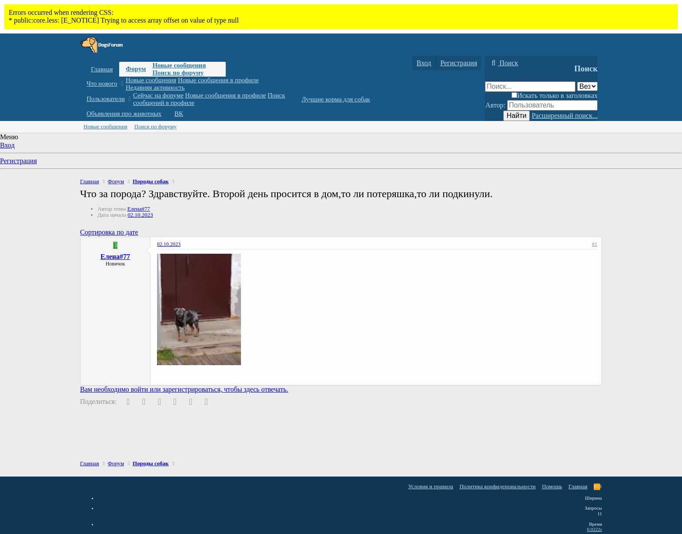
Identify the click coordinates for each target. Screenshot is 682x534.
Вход (7, 145)
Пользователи (106, 98)
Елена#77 (138, 208)
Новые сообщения (179, 65)
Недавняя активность (155, 87)
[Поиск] (503, 63)
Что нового (102, 83)
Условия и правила (430, 486)
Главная (102, 69)
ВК (178, 113)
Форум (136, 68)
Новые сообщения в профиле (218, 80)
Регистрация (18, 161)
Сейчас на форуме (158, 95)
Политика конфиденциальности (497, 486)
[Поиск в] (587, 86)
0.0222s (594, 529)
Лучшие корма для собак (335, 99)
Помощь (552, 486)
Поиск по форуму (178, 72)
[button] (122, 84)
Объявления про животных (124, 113)
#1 (594, 244)
